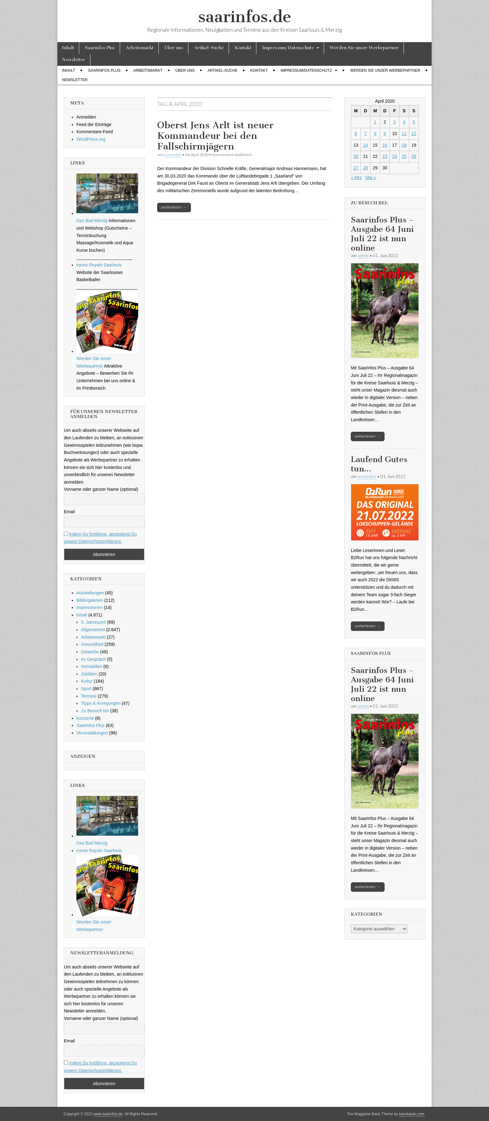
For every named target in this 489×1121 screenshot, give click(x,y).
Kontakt (243, 48)
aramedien (173, 154)
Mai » (371, 177)
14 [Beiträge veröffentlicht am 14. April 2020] (365, 145)
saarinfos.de (244, 16)
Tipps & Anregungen (100, 703)
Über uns (174, 48)
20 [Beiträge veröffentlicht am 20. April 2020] (355, 156)
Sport (86, 688)
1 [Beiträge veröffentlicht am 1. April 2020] (375, 121)
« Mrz (356, 177)
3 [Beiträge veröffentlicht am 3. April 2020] (394, 121)
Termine (89, 696)
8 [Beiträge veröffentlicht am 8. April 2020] (375, 133)
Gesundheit (92, 644)
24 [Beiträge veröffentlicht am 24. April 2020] (394, 156)
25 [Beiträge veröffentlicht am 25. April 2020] (404, 156)
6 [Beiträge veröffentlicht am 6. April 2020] (356, 133)
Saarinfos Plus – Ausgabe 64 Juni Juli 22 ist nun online (382, 234)
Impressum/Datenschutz (288, 48)
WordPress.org (90, 139)
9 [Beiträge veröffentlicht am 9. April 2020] (385, 133)
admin (363, 255)
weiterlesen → (174, 207)
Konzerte (85, 718)
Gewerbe (90, 651)
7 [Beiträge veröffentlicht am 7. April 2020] (365, 133)
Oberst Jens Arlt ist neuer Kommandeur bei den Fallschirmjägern (215, 135)
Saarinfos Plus (100, 48)
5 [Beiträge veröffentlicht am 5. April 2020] (414, 121)
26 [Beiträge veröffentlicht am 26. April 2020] (413, 156)
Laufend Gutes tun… (379, 464)
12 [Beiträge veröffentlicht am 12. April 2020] (413, 133)
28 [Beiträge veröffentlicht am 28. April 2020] (365, 167)
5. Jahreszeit (93, 622)
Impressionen (89, 607)
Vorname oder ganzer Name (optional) (101, 489)
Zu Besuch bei (95, 710)
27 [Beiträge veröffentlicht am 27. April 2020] (355, 167)
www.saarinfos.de (108, 1114)
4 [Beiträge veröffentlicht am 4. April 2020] (404, 121)
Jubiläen (89, 673)
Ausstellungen (90, 592)
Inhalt (68, 48)
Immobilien (91, 666)
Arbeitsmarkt (140, 48)
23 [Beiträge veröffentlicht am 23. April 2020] (384, 156)
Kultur (87, 681)
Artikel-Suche (209, 48)
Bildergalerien (89, 600)
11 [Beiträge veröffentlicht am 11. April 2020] (404, 133)
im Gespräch (93, 659)
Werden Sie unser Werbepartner (364, 48)
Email (69, 511)
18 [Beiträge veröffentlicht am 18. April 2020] (404, 145)
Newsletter (73, 59)
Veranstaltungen (92, 732)
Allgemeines (93, 629)
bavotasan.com (411, 1114)
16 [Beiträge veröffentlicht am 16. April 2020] (384, 145)
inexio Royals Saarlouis (99, 264)
